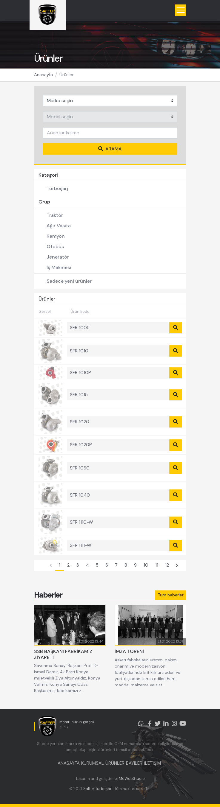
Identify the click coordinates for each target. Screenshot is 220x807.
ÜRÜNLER (114, 763)
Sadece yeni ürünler (69, 281)
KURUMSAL (92, 763)
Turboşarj (57, 188)
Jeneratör (58, 257)
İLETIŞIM (152, 763)
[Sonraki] (177, 565)
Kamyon (56, 236)
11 (156, 565)
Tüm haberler (171, 595)
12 (167, 565)
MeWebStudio (132, 778)
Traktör (55, 215)
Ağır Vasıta (59, 226)
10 (146, 565)
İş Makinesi (59, 267)
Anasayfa (43, 75)
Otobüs (55, 246)
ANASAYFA (69, 763)
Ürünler (66, 75)
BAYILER (134, 763)
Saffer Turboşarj (98, 788)
